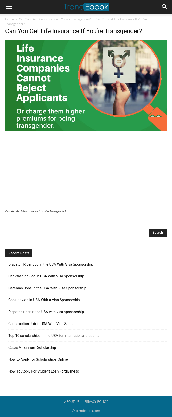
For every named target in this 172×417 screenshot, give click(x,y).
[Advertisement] (86, 171)
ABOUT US (71, 401)
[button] (9, 7)
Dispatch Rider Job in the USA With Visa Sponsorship (50, 264)
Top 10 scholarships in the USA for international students (54, 336)
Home (9, 19)
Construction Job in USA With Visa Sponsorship (46, 324)
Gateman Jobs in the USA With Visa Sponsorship (47, 288)
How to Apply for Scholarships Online (38, 359)
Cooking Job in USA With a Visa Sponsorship (44, 300)
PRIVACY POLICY (96, 401)
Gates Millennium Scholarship (32, 347)
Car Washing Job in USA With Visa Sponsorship (46, 276)
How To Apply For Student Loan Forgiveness (43, 371)
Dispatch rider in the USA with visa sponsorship (46, 312)
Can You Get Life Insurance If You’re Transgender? (55, 19)
